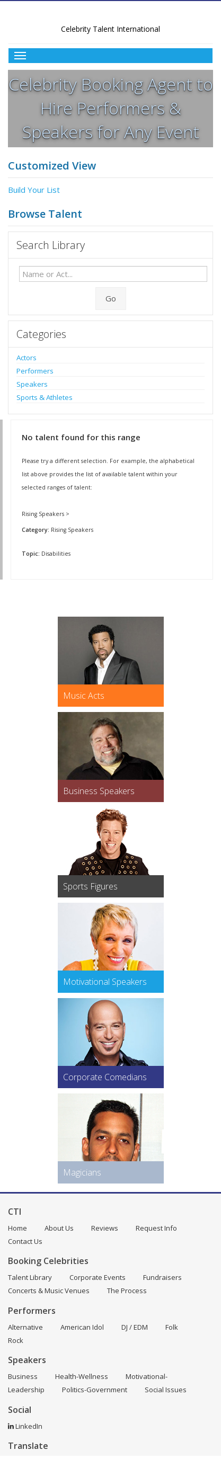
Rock (15, 1340)
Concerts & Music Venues (49, 1290)
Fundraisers (162, 1277)
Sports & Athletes (44, 397)
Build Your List (34, 189)
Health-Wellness (81, 1376)
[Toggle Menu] (110, 55)
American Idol (82, 1327)
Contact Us (25, 1241)
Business (23, 1376)
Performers (35, 370)
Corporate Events (97, 1277)
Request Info (156, 1228)
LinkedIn (25, 1426)
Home (17, 1228)
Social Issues (166, 1389)
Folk (171, 1327)
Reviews (104, 1228)
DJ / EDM (134, 1327)
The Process (127, 1290)
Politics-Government (94, 1389)
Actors (26, 357)
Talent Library (30, 1277)
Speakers (32, 384)
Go (110, 298)
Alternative (25, 1327)
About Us (59, 1228)
